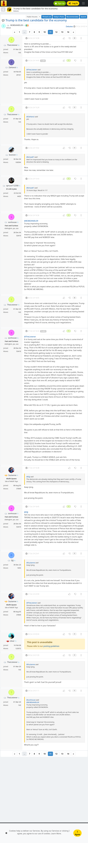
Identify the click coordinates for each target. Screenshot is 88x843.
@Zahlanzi (30, 117)
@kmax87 (30, 157)
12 (56, 32)
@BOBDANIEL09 (31, 221)
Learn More (56, 833)
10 (45, 32)
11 (50, 32)
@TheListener (31, 70)
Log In (73, 3)
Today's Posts (59, 17)
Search (83, 17)
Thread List (46, 17)
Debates (69, 26)
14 (68, 32)
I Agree (77, 833)
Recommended (72, 17)
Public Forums (32, 17)
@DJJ (28, 477)
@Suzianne (30, 563)
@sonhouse (31, 700)
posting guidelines (51, 646)
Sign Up (60, 3)
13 (62, 32)
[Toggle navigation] (83, 3)
